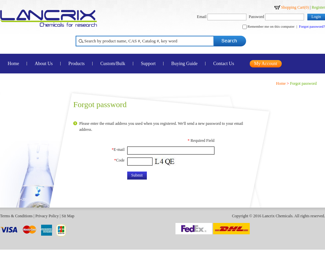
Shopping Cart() (295, 7)
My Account (265, 63)
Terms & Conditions (16, 216)
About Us (44, 63)
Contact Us (223, 63)
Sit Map (68, 216)
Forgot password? (312, 26)
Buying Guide (184, 63)
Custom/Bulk (112, 63)
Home (281, 83)
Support (148, 63)
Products (76, 63)
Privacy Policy (47, 216)
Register (318, 7)
